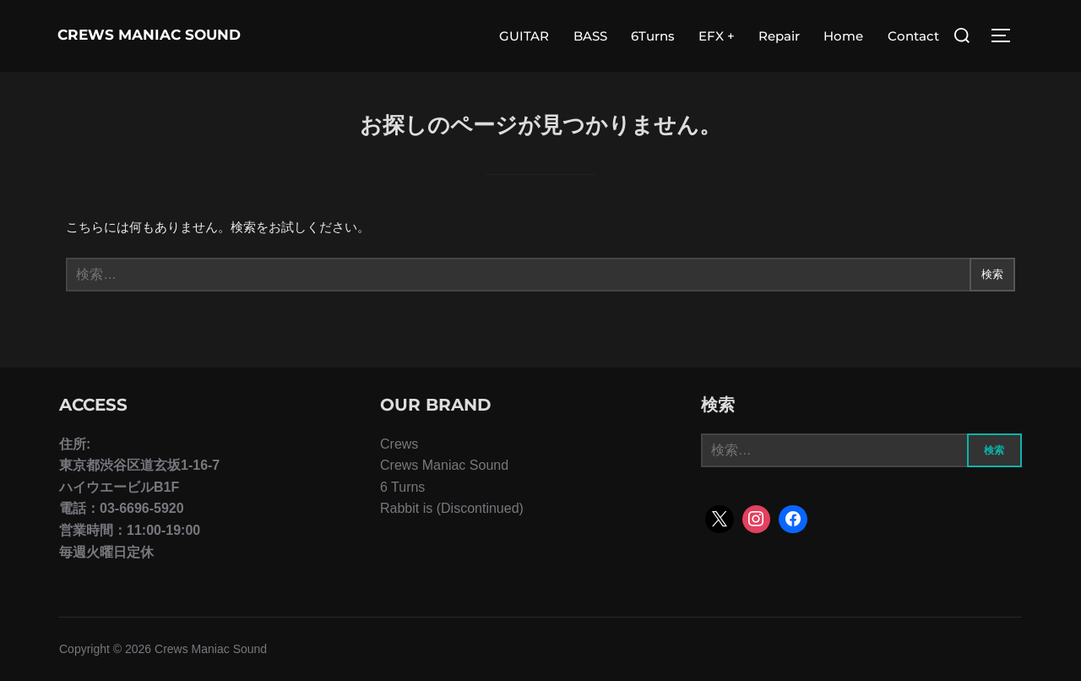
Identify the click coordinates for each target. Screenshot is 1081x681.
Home (844, 36)
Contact (913, 36)
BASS (590, 36)
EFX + (716, 36)
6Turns (653, 36)
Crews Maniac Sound (127, 35)
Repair (779, 36)
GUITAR (525, 36)
